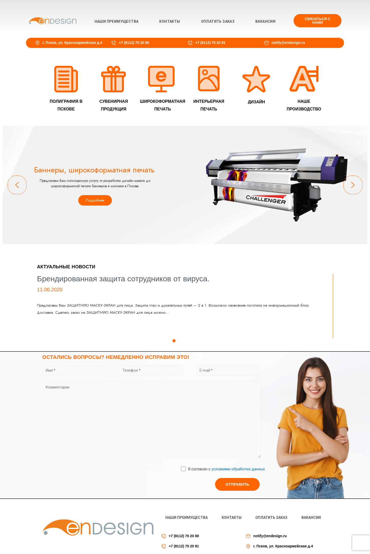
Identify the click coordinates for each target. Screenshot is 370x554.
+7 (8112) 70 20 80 (134, 43)
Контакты (169, 21)
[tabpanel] (185, 306)
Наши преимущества (117, 21)
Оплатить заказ (218, 21)
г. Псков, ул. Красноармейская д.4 (72, 43)
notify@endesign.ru (288, 43)
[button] (317, 20)
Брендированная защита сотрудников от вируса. (123, 278)
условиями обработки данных (238, 469)
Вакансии (265, 21)
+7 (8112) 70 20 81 (210, 43)
